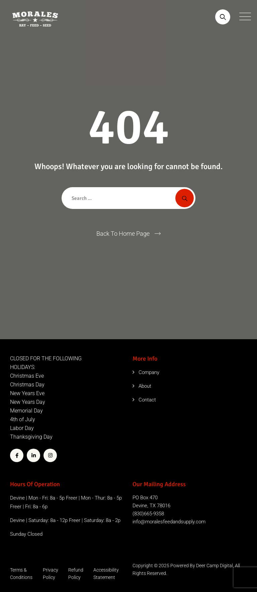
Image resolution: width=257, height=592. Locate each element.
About (145, 386)
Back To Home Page (123, 233)
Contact (147, 400)
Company (149, 372)
